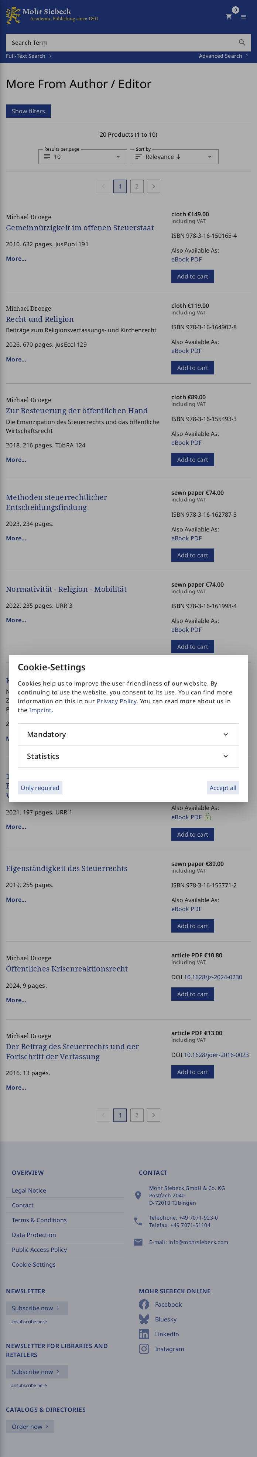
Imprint (40, 710)
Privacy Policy (117, 701)
